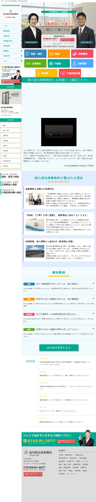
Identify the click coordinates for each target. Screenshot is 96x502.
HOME (61, 455)
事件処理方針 (63, 458)
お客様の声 (6, 56)
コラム (5, 61)
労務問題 (5, 151)
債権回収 (84, 467)
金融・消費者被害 (65, 467)
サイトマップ (71, 474)
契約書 (5, 156)
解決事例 (6, 51)
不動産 (5, 145)
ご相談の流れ (79, 455)
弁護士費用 (6, 46)
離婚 (4, 125)
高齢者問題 (77, 464)
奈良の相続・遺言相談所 (11, 175)
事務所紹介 (69, 455)
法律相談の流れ (7, 41)
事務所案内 (6, 31)
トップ (5, 26)
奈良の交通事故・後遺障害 (11, 183)
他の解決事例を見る (59, 347)
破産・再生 (62, 471)
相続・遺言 (6, 130)
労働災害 (5, 166)
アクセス (85, 461)
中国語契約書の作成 (11, 191)
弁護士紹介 (6, 36)
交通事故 (5, 140)
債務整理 (5, 135)
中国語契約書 (7, 161)
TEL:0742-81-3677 (6, 115)
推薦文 (78, 461)
